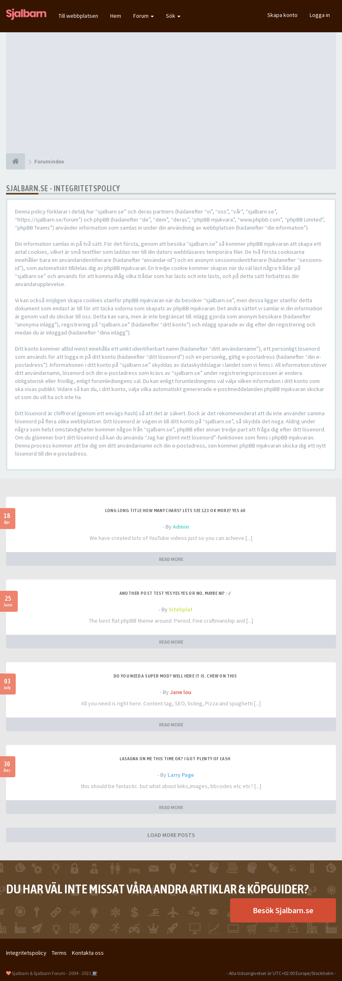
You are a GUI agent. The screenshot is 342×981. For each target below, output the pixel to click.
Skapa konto (282, 15)
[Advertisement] (171, 92)
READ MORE (171, 559)
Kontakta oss (88, 952)
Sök (173, 15)
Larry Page (181, 774)
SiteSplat (181, 609)
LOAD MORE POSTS (171, 835)
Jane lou (180, 692)
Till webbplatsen (78, 15)
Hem (115, 15)
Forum (143, 15)
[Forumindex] (15, 161)
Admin (181, 526)
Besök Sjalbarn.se (283, 910)
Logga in (320, 15)
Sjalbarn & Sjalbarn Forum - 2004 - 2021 (51, 973)
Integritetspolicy (26, 952)
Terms (59, 952)
